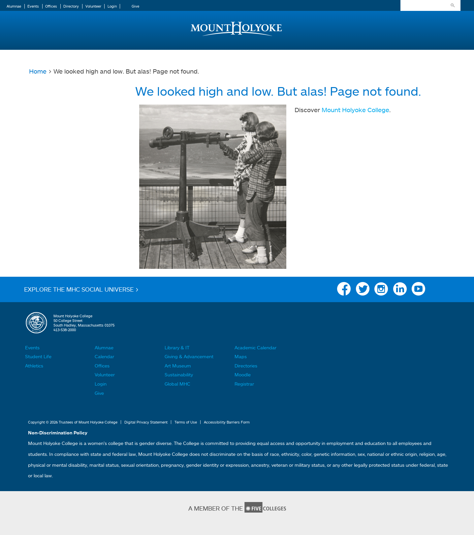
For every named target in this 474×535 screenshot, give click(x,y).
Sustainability (179, 374)
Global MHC (177, 384)
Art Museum (178, 365)
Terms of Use (185, 422)
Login (112, 6)
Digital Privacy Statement (146, 422)
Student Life (38, 356)
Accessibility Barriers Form (227, 422)
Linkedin (400, 290)
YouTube (418, 290)
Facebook (344, 290)
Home (38, 71)
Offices (51, 6)
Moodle (243, 374)
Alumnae (14, 6)
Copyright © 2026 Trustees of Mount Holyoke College (72, 422)
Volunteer (93, 6)
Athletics (34, 365)
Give (135, 6)
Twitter (362, 290)
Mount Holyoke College (355, 109)
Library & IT (177, 347)
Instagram (381, 290)
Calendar (104, 356)
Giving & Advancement (189, 356)
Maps (241, 356)
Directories (246, 365)
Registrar (244, 384)
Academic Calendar (255, 347)
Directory (71, 6)
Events (33, 6)
